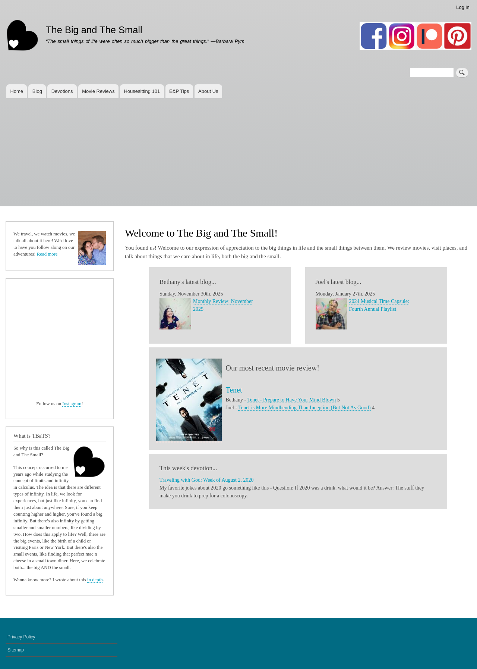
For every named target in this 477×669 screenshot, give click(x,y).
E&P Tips (179, 91)
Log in (462, 7)
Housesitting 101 (142, 91)
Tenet (233, 390)
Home (16, 91)
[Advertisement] (238, 154)
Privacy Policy (21, 637)
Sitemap (15, 650)
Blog (37, 91)
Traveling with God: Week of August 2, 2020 (206, 480)
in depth (95, 579)
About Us (208, 91)
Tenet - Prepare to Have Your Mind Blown (291, 400)
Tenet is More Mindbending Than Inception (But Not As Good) (304, 407)
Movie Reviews (98, 91)
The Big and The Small (94, 30)
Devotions (62, 91)
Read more (47, 254)
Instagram (71, 403)
